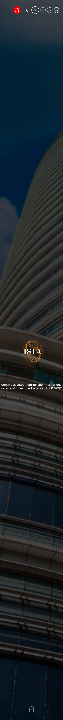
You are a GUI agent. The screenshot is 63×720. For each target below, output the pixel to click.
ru (50, 10)
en (56, 10)
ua (43, 10)
